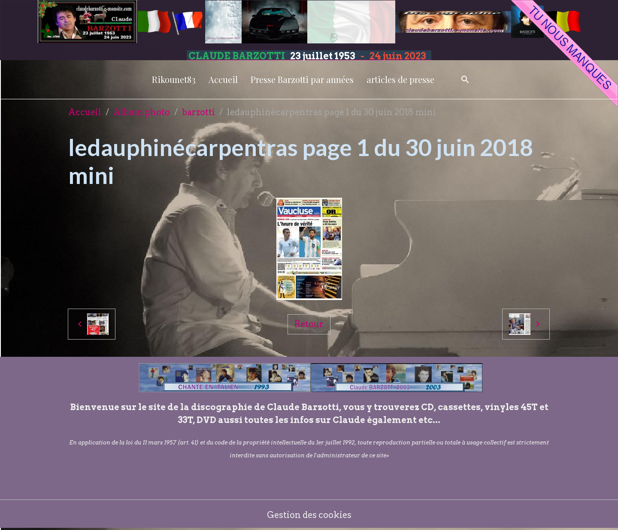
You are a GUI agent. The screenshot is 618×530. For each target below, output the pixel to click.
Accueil (223, 79)
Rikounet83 (174, 79)
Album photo (141, 112)
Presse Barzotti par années (302, 79)
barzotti (198, 112)
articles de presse (400, 79)
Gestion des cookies (309, 515)
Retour (309, 324)
